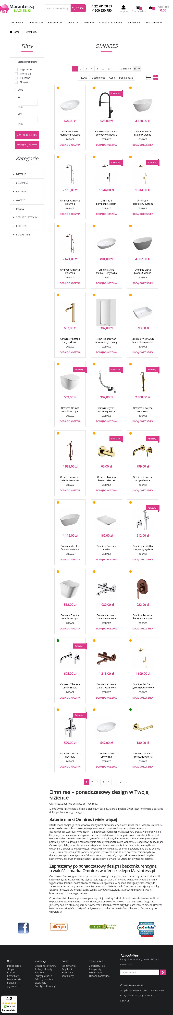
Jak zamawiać (69, 965)
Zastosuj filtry (27, 135)
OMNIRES (31, 31)
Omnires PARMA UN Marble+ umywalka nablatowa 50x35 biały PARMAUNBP (142, 343)
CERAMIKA (36, 22)
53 (109, 68)
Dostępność (98, 77)
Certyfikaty (13, 975)
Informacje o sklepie (14, 967)
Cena (112, 77)
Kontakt (11, 972)
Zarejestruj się (97, 965)
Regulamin (67, 969)
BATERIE (17, 22)
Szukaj (77, 8)
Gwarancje (40, 982)
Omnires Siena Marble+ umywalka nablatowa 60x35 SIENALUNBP (70, 136)
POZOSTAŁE (154, 22)
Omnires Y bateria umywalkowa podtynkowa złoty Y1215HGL (143, 481)
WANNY (72, 22)
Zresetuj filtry (27, 145)
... (103, 68)
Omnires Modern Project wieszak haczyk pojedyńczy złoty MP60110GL (106, 481)
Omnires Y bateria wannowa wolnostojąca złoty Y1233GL (142, 412)
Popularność (126, 77)
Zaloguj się (95, 969)
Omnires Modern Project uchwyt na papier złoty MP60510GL (143, 758)
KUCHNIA (134, 22)
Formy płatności (43, 975)
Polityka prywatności (13, 984)
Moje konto (95, 972)
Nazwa (84, 77)
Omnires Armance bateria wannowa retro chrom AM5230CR (106, 620)
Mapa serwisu (14, 979)
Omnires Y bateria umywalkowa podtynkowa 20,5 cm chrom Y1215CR (70, 689)
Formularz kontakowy (68, 974)
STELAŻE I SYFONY (110, 22)
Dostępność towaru (45, 965)
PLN (20, 107)
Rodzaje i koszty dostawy (43, 971)
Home (14, 31)
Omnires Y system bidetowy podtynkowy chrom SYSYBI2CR (70, 758)
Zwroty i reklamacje (45, 986)
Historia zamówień (99, 975)
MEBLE (88, 22)
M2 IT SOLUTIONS (154, 990)
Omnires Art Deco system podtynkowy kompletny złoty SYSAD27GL (143, 689)
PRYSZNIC (55, 22)
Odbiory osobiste (43, 979)
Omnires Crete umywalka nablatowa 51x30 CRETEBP (106, 758)
